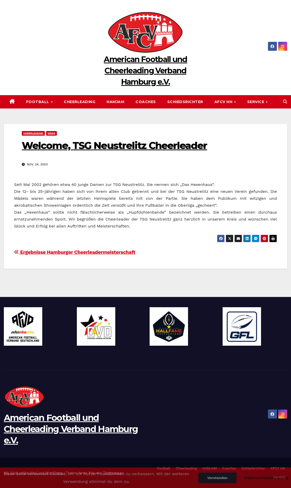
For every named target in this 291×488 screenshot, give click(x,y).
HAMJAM (115, 101)
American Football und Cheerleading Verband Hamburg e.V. (145, 71)
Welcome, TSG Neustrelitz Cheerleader (114, 146)
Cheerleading (79, 101)
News (51, 133)
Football (38, 101)
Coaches (146, 101)
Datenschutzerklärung (266, 477)
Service (256, 101)
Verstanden (217, 478)
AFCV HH (224, 101)
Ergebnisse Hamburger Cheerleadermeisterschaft (74, 252)
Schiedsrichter (185, 101)
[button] (285, 101)
